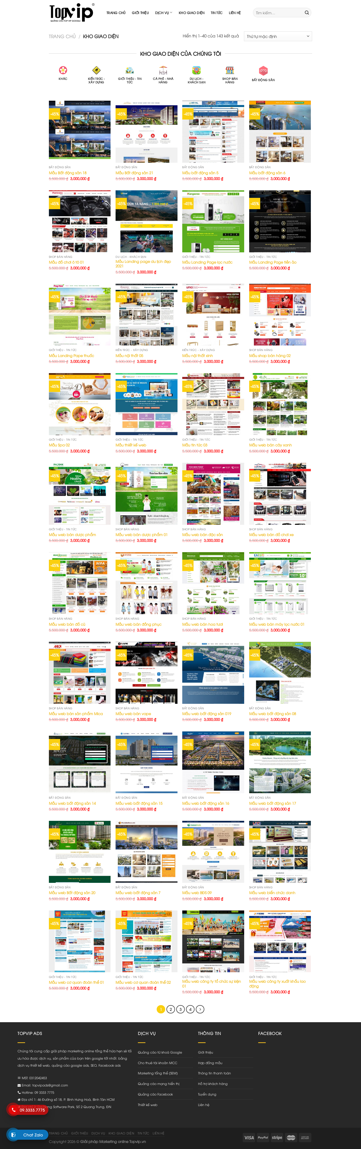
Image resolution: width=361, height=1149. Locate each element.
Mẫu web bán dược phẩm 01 (142, 534)
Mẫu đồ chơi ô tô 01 (66, 262)
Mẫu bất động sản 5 (200, 172)
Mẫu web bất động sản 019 (206, 713)
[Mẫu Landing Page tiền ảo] (280, 221)
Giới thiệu (140, 12)
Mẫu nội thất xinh (197, 355)
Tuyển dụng (207, 1094)
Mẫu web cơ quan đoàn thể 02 (143, 982)
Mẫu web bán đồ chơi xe (271, 534)
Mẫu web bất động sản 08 (272, 713)
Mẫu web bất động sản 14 (72, 803)
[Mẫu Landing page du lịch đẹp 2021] (146, 221)
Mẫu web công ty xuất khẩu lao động (277, 983)
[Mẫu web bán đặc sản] (213, 494)
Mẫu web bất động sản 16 (205, 803)
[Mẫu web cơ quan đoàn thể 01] (80, 941)
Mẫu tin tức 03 (194, 445)
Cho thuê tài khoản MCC (157, 1062)
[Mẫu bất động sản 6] (280, 132)
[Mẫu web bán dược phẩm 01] (146, 494)
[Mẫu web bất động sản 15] (146, 762)
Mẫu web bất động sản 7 (138, 892)
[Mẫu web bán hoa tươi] (213, 583)
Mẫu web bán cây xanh (270, 445)
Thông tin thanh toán (214, 1073)
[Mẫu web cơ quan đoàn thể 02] (146, 941)
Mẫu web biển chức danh (272, 892)
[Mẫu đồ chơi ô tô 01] (80, 221)
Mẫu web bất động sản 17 (272, 803)
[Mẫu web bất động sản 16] (213, 762)
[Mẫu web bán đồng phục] (146, 583)
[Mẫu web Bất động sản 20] (80, 852)
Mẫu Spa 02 (59, 445)
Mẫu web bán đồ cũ (67, 624)
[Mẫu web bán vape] (146, 673)
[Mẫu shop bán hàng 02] (280, 315)
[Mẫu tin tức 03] (213, 404)
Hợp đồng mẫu (210, 1062)
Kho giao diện (191, 12)
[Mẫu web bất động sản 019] (213, 673)
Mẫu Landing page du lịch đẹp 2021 (143, 263)
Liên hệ (235, 12)
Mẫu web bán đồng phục (138, 624)
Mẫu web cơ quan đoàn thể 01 (76, 982)
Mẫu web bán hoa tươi (202, 624)
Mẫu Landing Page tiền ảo (272, 262)
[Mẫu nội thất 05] (146, 315)
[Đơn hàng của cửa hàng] (278, 36)
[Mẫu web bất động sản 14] (80, 762)
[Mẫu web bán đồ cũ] (80, 583)
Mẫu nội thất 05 (129, 355)
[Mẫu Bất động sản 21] (146, 132)
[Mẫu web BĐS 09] (213, 852)
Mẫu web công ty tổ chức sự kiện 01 (211, 983)
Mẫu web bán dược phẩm (72, 534)
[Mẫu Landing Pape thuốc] (80, 315)
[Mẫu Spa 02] (80, 404)
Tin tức (216, 12)
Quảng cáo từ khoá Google (160, 1052)
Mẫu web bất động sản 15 (139, 803)
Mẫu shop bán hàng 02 (270, 355)
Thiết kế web (147, 1104)
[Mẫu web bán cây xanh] (280, 404)
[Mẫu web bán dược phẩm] (80, 494)
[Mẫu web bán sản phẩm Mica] (80, 673)
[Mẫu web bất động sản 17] (280, 762)
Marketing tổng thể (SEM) (158, 1073)
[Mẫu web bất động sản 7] (146, 852)
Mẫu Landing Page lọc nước (207, 262)
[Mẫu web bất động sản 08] (280, 673)
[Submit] (307, 12)
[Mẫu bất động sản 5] (213, 132)
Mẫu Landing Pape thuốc (71, 355)
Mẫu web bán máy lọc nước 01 (277, 624)
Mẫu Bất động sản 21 (134, 172)
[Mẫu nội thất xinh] (213, 315)
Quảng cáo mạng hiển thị (158, 1083)
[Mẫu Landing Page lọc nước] (213, 221)
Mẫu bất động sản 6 (267, 172)
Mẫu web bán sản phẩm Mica (76, 713)
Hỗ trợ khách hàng (213, 1083)
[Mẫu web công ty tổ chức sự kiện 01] (213, 941)
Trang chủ (116, 12)
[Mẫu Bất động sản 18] (80, 132)
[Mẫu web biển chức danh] (280, 852)
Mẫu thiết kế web (131, 445)
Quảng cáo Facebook (155, 1094)
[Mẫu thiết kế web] (146, 404)
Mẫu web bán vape (133, 713)
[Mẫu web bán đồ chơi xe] (280, 494)
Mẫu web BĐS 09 (197, 892)
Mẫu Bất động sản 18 (67, 172)
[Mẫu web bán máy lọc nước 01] (280, 583)
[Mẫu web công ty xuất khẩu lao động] (280, 941)
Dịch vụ (163, 12)
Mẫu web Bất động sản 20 (72, 892)
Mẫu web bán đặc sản (202, 534)
